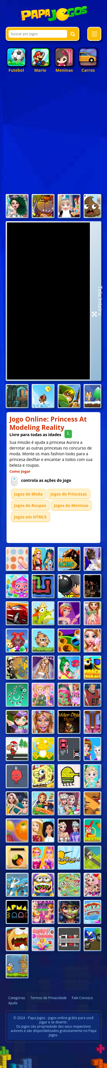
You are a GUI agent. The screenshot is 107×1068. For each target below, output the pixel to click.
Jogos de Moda (28, 494)
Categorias (16, 997)
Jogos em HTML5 (30, 517)
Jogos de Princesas (68, 494)
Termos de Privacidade (48, 997)
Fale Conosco (82, 997)
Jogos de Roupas (30, 505)
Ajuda (12, 1003)
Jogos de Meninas (71, 505)
